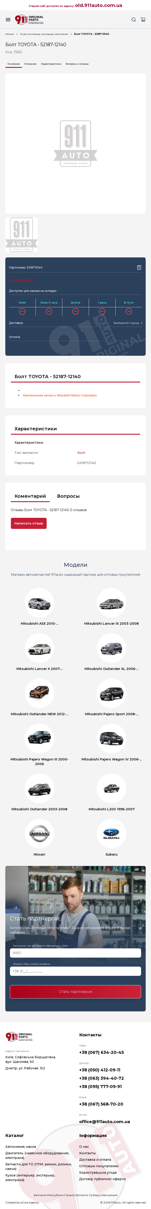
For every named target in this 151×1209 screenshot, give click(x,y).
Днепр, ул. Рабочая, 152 (25, 1068)
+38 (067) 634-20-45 (101, 1052)
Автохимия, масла (20, 1147)
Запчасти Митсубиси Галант (54, 1195)
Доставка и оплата (95, 1160)
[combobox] (128, 323)
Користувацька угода (98, 1172)
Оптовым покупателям (98, 1166)
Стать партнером (75, 991)
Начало (9, 34)
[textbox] (126, 323)
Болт (81, 453)
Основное (14, 63)
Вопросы (68, 496)
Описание (30, 63)
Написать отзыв (29, 523)
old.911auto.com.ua (98, 5)
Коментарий (30, 496)
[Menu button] (8, 19)
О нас (84, 1147)
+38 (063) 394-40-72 (101, 1078)
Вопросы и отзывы (77, 63)
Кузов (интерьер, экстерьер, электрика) (44, 34)
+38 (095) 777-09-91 (100, 1086)
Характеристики (51, 63)
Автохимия (109, 1195)
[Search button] (133, 19)
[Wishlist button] (139, 267)
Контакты (87, 1153)
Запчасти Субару (87, 1195)
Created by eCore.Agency (22, 1202)
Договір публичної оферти (102, 1179)
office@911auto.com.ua (104, 1121)
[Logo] (29, 20)
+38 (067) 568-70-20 (101, 1104)
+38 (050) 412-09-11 (99, 1070)
